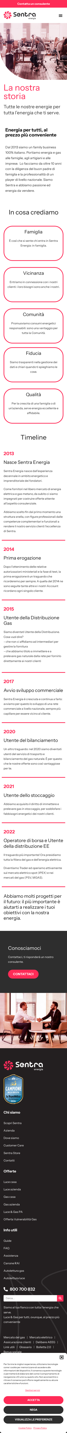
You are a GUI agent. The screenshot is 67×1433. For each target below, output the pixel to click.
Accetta (33, 1400)
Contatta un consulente (33, 3)
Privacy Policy (40, 1428)
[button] (61, 1357)
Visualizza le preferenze (33, 1419)
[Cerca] (60, 1298)
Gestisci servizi (32, 1390)
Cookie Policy (25, 1428)
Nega (33, 1409)
